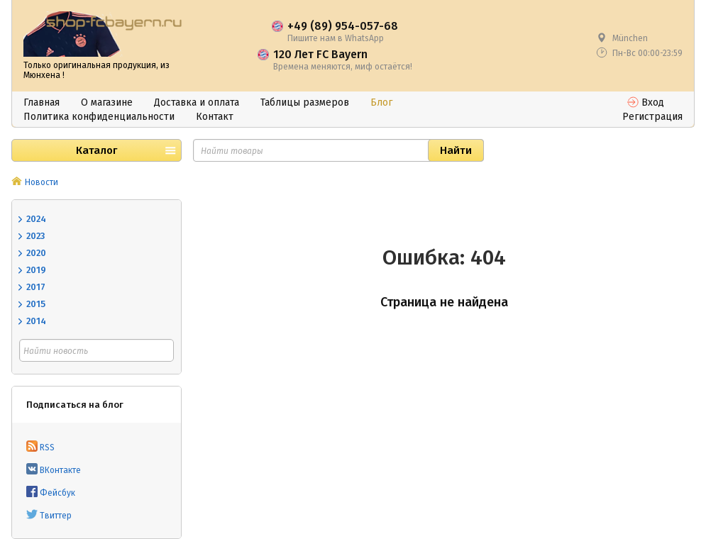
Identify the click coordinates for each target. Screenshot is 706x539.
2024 (36, 218)
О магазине (107, 102)
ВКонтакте (53, 470)
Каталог (96, 150)
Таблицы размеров (304, 102)
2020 (36, 253)
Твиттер (49, 516)
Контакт (214, 117)
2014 (36, 321)
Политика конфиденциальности (99, 117)
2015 (35, 304)
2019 (36, 270)
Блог (381, 102)
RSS (40, 447)
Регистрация (652, 117)
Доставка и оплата (196, 102)
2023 (35, 235)
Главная (41, 102)
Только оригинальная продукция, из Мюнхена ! (96, 70)
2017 (35, 287)
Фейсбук (50, 493)
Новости (41, 182)
